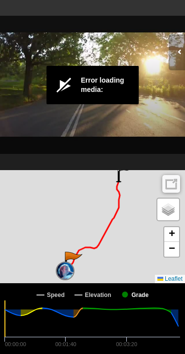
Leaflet (170, 278)
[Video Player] (92, 85)
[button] (72, 261)
